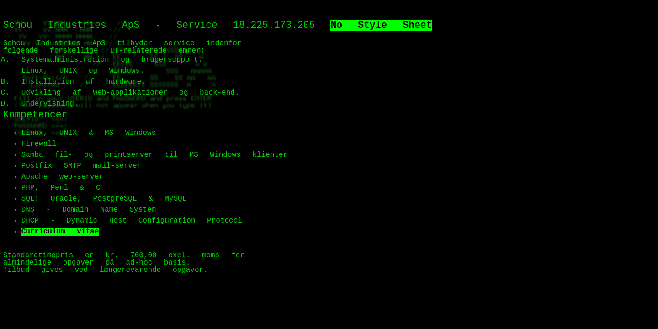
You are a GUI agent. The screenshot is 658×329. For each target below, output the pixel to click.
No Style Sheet (381, 25)
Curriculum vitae (60, 232)
